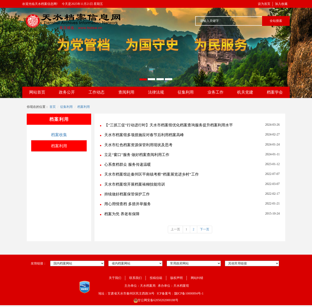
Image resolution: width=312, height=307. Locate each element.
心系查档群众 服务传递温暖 (127, 164)
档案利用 (83, 106)
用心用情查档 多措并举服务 (127, 204)
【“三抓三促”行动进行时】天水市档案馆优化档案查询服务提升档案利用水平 (168, 125)
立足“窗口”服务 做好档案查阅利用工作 (136, 155)
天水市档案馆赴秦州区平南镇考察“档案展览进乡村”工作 (151, 174)
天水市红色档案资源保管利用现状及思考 (138, 145)
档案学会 (275, 92)
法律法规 (156, 92)
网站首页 (37, 92)
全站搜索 (276, 21)
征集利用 (186, 92)
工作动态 (96, 92)
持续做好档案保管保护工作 (127, 194)
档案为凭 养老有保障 (121, 214)
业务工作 (215, 92)
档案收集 (59, 135)
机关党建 (245, 92)
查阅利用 (126, 92)
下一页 (204, 229)
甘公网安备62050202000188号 (156, 300)
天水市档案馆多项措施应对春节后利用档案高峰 (144, 135)
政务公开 (67, 92)
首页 (52, 106)
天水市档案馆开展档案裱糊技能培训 (134, 184)
